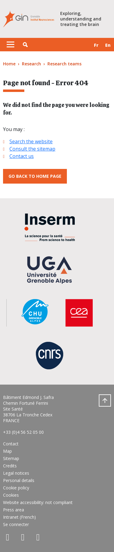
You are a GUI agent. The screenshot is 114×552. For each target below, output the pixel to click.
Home (9, 64)
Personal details (18, 480)
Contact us (21, 156)
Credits (10, 466)
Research (31, 64)
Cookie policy (16, 488)
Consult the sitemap (32, 148)
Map (7, 451)
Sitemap (11, 458)
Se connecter (16, 524)
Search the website (31, 141)
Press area (13, 510)
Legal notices (16, 473)
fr (96, 45)
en (108, 45)
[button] (25, 44)
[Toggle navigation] (10, 44)
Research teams (64, 64)
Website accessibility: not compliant (38, 502)
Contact (11, 444)
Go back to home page (35, 176)
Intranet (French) (19, 517)
